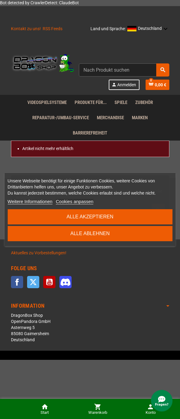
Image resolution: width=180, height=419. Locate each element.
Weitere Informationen (30, 201)
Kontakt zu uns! (26, 28)
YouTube (49, 282)
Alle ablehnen (90, 233)
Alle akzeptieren (90, 216)
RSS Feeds (52, 28)
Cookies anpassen (74, 201)
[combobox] (124, 70)
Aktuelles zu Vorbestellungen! (38, 253)
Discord (65, 282)
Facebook (17, 282)
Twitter (33, 282)
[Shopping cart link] (157, 85)
